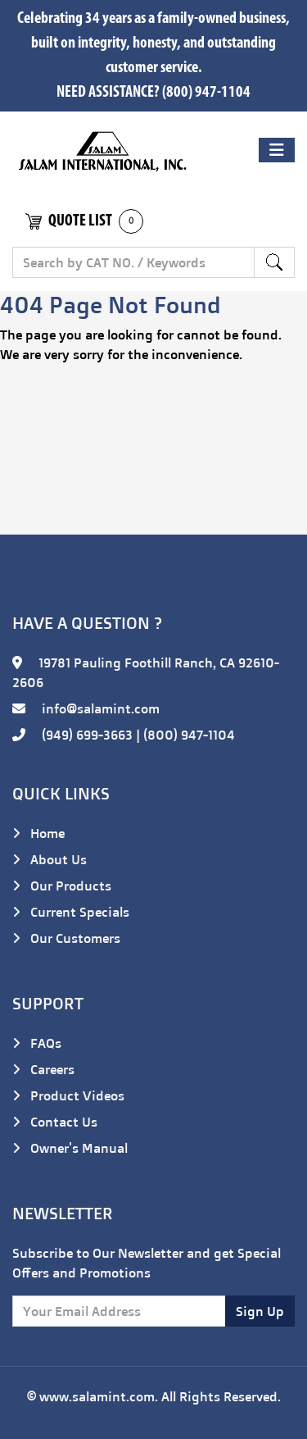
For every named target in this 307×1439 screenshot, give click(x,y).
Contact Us (54, 1121)
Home (38, 833)
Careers (43, 1069)
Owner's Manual (70, 1148)
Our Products (61, 885)
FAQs (36, 1043)
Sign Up (260, 1311)
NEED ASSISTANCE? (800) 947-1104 (153, 92)
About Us (49, 859)
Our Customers (66, 938)
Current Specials (70, 912)
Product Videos (68, 1095)
